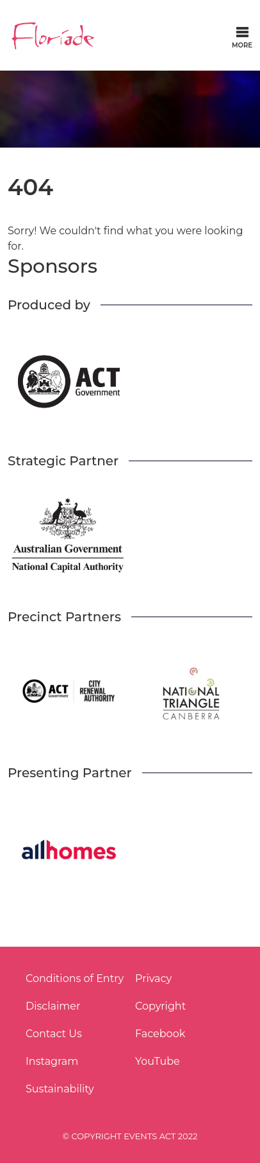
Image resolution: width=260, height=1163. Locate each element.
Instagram (52, 1061)
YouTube (157, 1061)
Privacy (153, 978)
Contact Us (54, 1034)
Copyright (160, 1006)
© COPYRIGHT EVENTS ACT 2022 (130, 1136)
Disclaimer (53, 1006)
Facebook (160, 1034)
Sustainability (60, 1089)
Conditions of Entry (75, 978)
